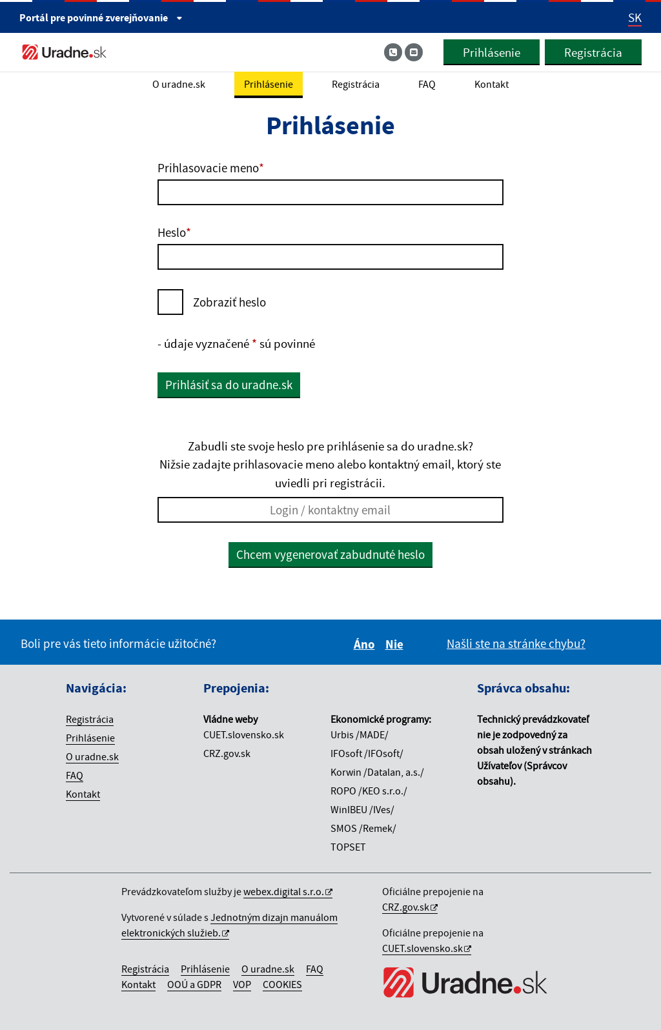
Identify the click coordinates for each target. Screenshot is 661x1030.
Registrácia (593, 52)
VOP (242, 984)
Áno (366, 644)
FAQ (74, 775)
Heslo (174, 232)
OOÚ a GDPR (194, 984)
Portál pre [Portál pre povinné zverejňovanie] (101, 17)
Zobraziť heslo (229, 302)
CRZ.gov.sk (405, 906)
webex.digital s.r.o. (283, 891)
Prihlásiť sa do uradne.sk (228, 384)
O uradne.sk (92, 756)
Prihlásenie (491, 52)
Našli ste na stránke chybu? (516, 643)
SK (635, 17)
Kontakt (83, 793)
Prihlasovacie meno (211, 168)
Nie (396, 644)
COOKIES (282, 984)
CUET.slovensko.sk (422, 948)
